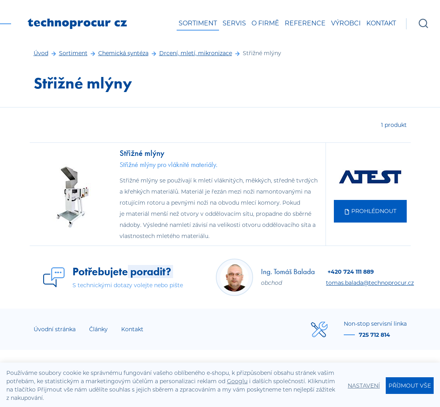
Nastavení (364, 385)
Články (98, 329)
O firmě (265, 23)
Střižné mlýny (142, 153)
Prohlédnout (370, 211)
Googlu (237, 381)
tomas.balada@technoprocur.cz (370, 282)
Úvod (41, 53)
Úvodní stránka (55, 329)
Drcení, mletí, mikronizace (195, 53)
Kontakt (381, 23)
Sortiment (198, 23)
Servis (234, 23)
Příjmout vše (410, 385)
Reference (305, 23)
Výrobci (346, 23)
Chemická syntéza (123, 53)
